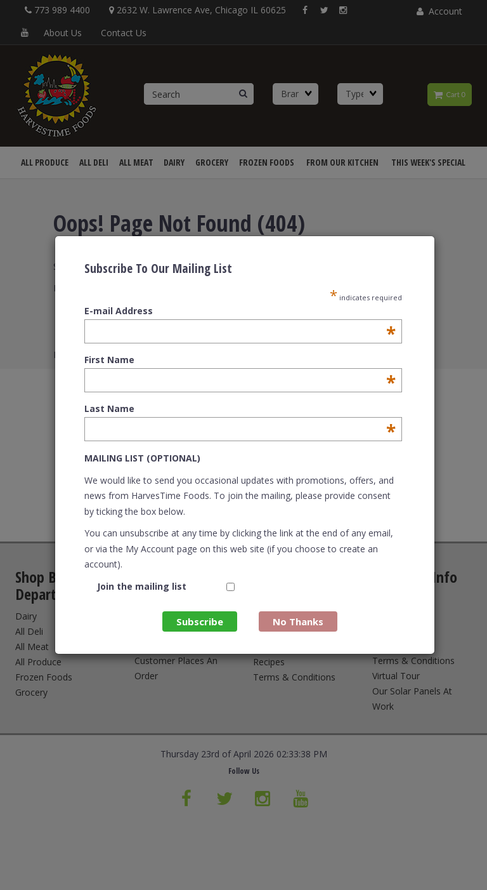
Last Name (240, 408)
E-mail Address (240, 311)
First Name (240, 360)
